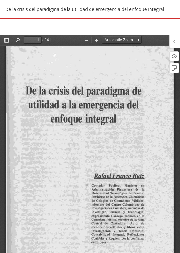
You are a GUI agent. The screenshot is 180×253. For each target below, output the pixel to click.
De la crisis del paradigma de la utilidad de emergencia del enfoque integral (84, 9)
